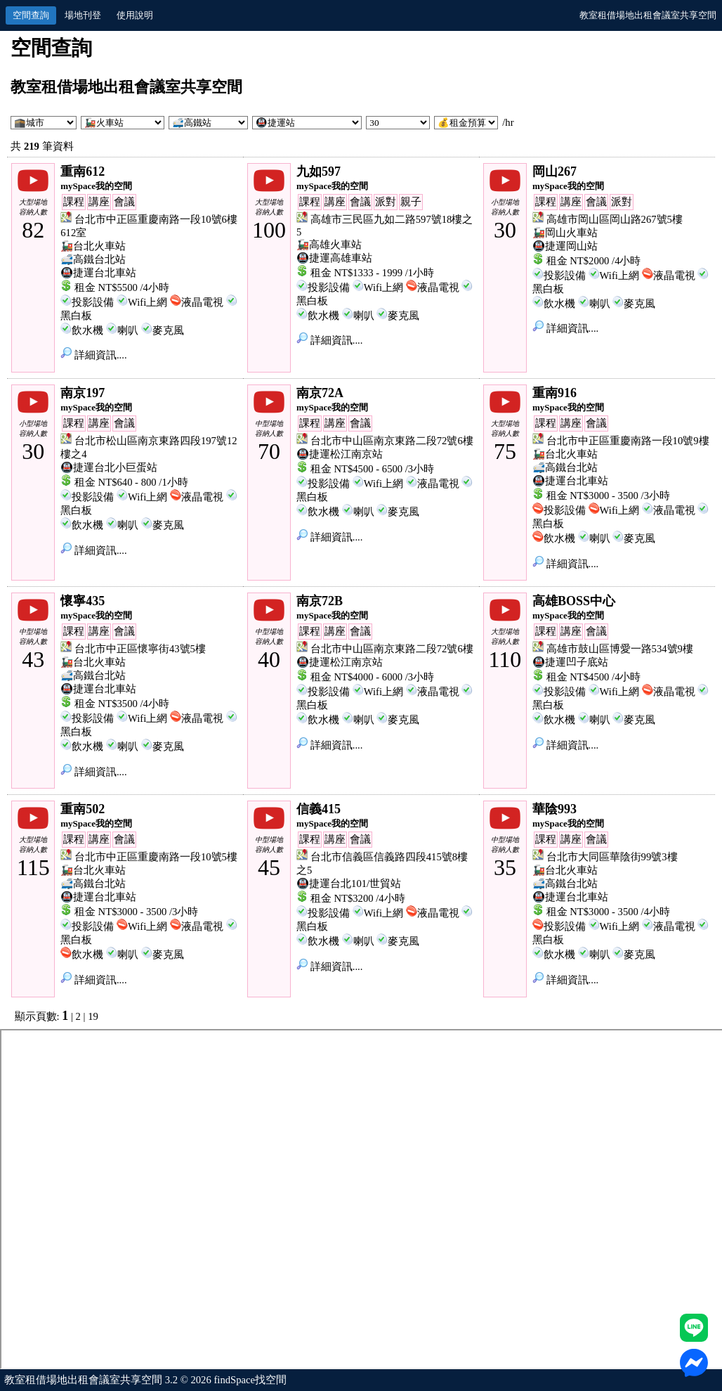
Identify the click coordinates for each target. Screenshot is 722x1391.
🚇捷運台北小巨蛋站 (108, 467)
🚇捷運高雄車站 (334, 258)
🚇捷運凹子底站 (570, 662)
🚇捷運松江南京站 (339, 454)
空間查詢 (31, 15)
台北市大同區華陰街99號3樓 (612, 856)
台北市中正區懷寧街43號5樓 (140, 648)
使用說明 (135, 15)
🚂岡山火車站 (565, 232)
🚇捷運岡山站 (565, 246)
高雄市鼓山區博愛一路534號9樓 (619, 648)
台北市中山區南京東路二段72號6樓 (391, 440)
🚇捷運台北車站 (98, 272)
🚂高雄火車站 (329, 244)
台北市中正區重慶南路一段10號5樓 (155, 856)
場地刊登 (83, 15)
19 (93, 1016)
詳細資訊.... (93, 355)
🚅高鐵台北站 (93, 259)
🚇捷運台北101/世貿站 (348, 883)
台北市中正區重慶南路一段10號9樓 (627, 440)
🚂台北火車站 (93, 246)
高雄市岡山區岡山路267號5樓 (614, 219)
